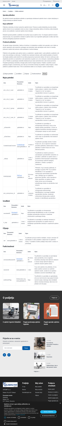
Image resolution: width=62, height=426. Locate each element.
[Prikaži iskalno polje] (41, 5)
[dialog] (31, 414)
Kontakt (13, 1)
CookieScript (20, 144)
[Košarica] (57, 5)
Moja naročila (38, 389)
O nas (23, 386)
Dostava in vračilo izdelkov (53, 392)
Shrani (44, 73)
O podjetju (10, 11)
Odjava (37, 395)
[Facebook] (9, 354)
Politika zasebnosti (19, 11)
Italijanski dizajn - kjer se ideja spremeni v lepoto (52, 366)
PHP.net (19, 175)
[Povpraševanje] (53, 5)
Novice (24, 389)
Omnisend (14, 212)
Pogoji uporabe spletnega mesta (53, 401)
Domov (4, 11)
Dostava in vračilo (6, 1)
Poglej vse (54, 297)
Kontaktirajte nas (26, 392)
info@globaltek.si (47, 1)
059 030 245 (56, 1)
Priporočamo (49, 357)
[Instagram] (4, 354)
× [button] (60, 403)
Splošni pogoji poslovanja (53, 398)
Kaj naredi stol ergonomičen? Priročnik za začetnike (52, 344)
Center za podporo (53, 395)
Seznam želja (38, 392)
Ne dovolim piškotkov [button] (48, 415)
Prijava (26, 348)
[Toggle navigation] (4, 5)
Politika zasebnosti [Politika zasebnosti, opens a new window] (20, 414)
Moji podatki (38, 386)
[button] (45, 5)
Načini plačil (51, 389)
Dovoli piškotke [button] (48, 411)
